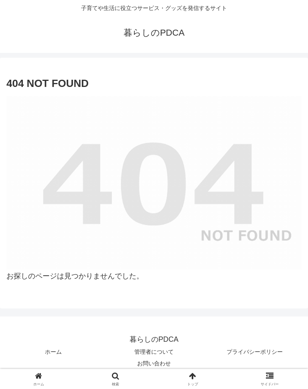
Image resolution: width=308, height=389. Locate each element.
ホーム (53, 352)
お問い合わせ (154, 363)
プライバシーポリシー (255, 352)
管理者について (154, 352)
